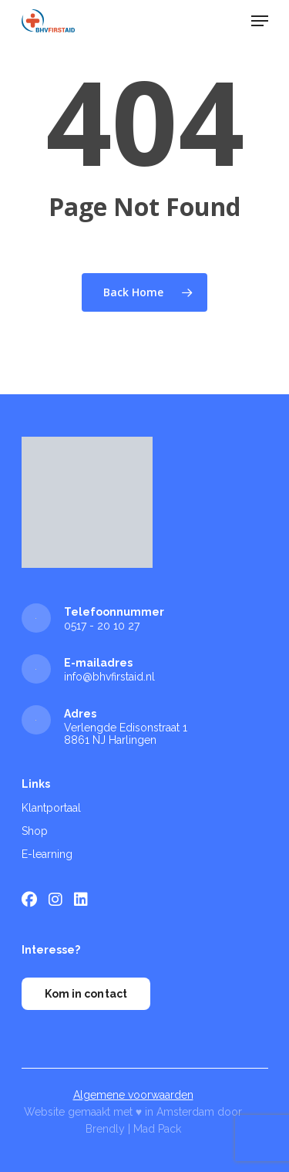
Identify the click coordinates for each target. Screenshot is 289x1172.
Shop (35, 831)
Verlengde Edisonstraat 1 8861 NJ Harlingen (125, 733)
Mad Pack (157, 1129)
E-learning (47, 854)
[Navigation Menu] (259, 21)
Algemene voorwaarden (133, 1095)
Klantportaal (51, 808)
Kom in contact (86, 994)
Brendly (105, 1129)
